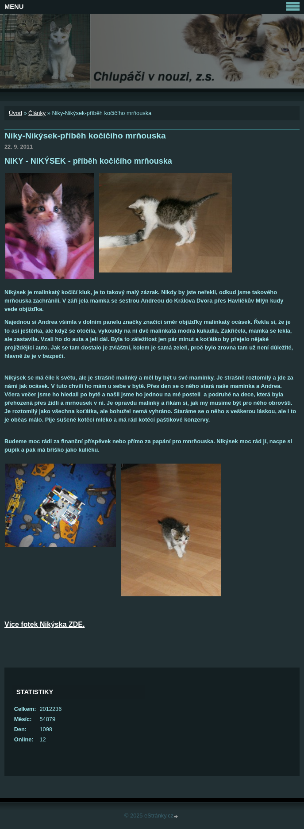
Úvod (15, 113)
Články (37, 113)
